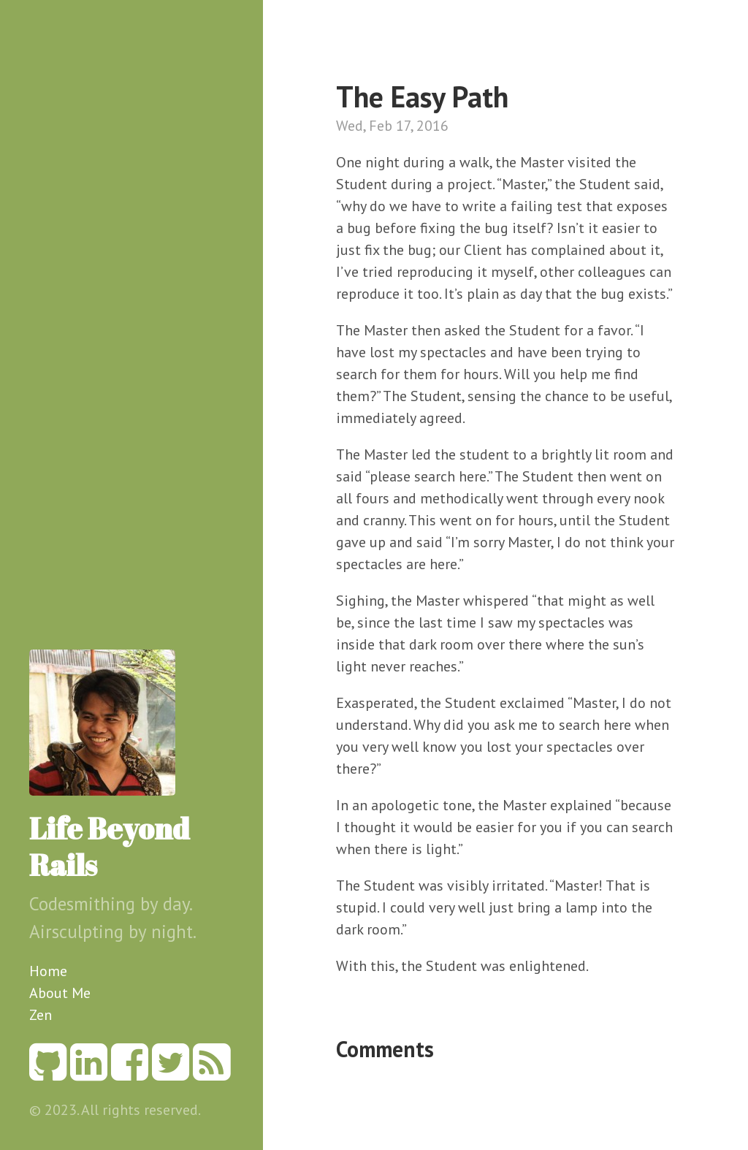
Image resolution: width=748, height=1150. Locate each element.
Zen (40, 1014)
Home (48, 970)
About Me (60, 992)
